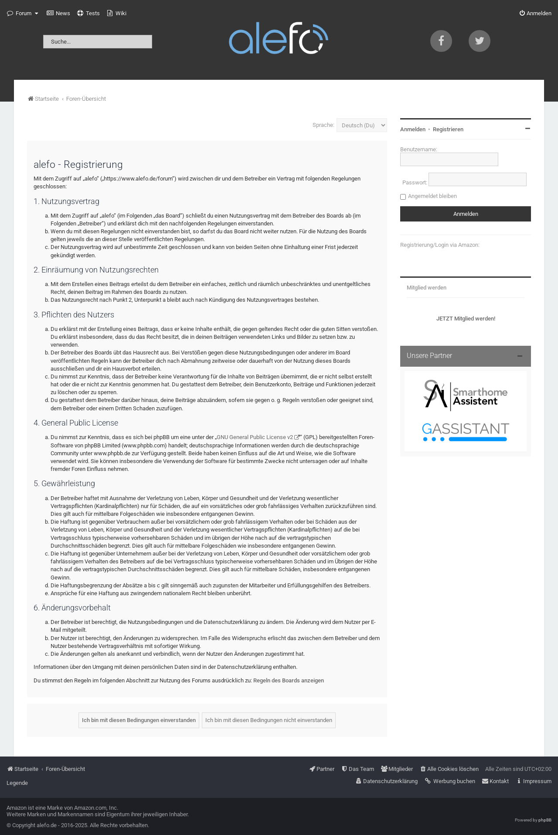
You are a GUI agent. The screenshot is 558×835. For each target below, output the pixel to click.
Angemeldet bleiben (432, 196)
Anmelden (412, 129)
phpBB (544, 820)
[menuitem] (58, 13)
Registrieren (448, 129)
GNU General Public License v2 (255, 437)
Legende (17, 783)
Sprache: (323, 125)
